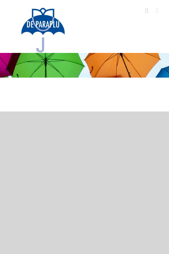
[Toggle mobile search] (147, 10)
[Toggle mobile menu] (157, 10)
